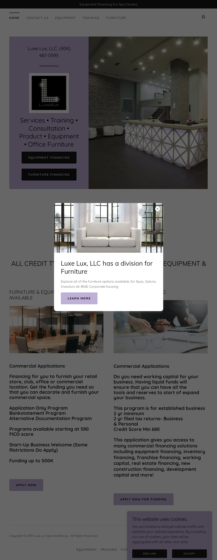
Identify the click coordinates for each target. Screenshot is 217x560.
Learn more (79, 298)
